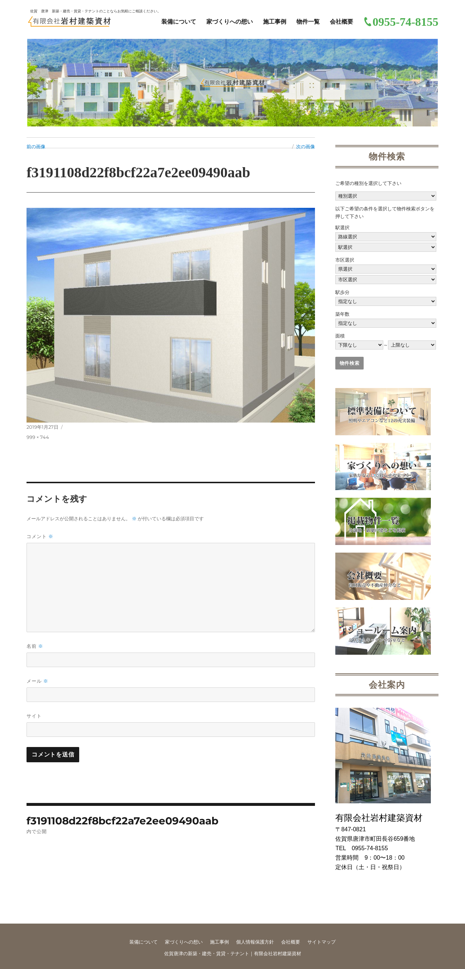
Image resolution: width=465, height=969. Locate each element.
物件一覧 (308, 22)
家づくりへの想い (229, 22)
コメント (40, 536)
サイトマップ (321, 942)
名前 (35, 646)
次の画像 (305, 146)
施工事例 (274, 22)
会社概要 (341, 22)
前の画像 (36, 146)
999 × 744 (38, 437)
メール (37, 681)
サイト (34, 716)
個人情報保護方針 (255, 942)
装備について (178, 22)
